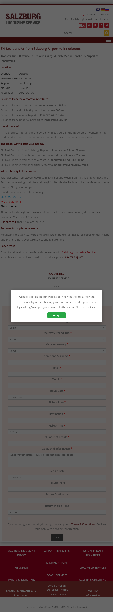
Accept (56, 315)
